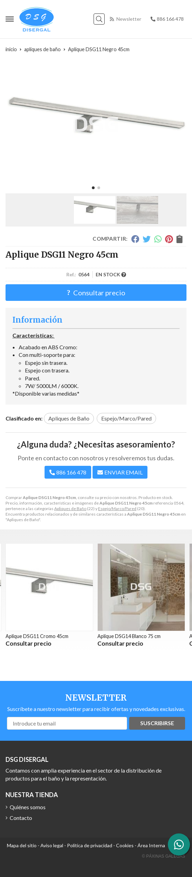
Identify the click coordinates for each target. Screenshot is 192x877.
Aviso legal (51, 845)
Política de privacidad (89, 845)
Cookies (125, 845)
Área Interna (151, 845)
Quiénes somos (28, 807)
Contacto (21, 817)
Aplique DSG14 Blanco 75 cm (129, 636)
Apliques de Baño (70, 508)
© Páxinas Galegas (163, 856)
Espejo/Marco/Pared (117, 508)
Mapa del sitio (22, 845)
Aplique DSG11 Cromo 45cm (37, 636)
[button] (93, 187)
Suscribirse (157, 723)
